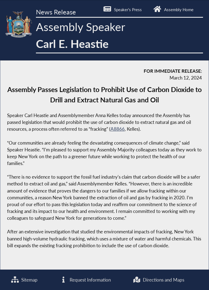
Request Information (85, 280)
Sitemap (24, 280)
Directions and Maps (158, 280)
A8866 (117, 129)
